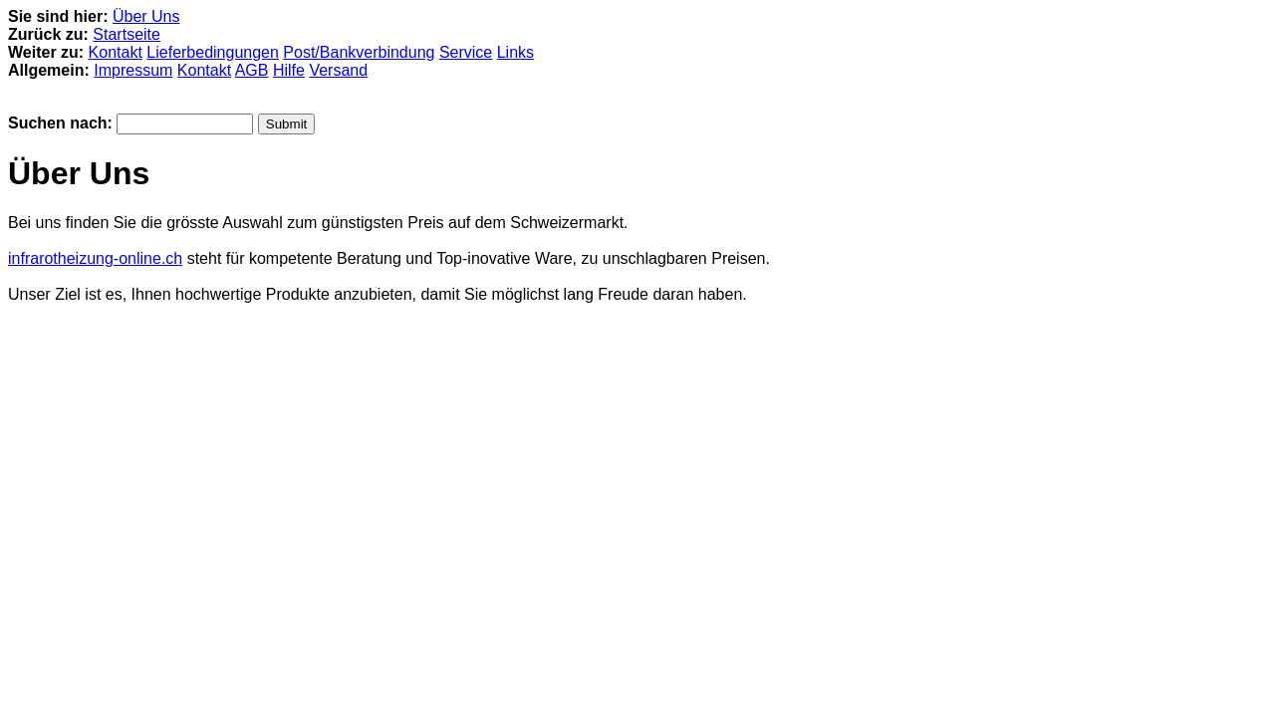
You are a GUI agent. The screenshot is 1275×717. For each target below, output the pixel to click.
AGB (252, 70)
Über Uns (146, 16)
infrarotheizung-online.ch (95, 258)
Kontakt (115, 52)
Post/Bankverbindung (358, 52)
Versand (338, 70)
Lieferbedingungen (212, 52)
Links (515, 52)
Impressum (133, 70)
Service (465, 52)
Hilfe (289, 70)
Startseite (126, 34)
